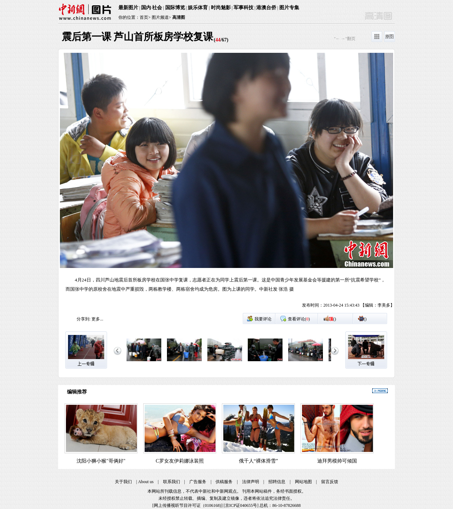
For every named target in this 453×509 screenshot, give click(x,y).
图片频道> (161, 17)
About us (145, 481)
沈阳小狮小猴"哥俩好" (101, 461)
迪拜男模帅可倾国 (337, 461)
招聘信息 (276, 481)
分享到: (83, 319)
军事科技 (243, 7)
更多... (97, 319)
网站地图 (303, 481)
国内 (146, 7)
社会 (157, 7)
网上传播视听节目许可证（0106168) (187, 505)
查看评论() (299, 319)
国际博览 (175, 7)
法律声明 (250, 481)
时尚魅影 (221, 7)
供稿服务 (224, 481)
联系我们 (171, 481)
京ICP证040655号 (241, 505)
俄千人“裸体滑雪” (258, 461)
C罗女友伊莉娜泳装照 (179, 461)
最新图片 (128, 7)
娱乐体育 (198, 7)
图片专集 (289, 7)
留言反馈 (329, 481)
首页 (144, 17)
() (332, 319)
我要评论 (263, 319)
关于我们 (123, 481)
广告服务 (197, 481)
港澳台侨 (266, 7)
